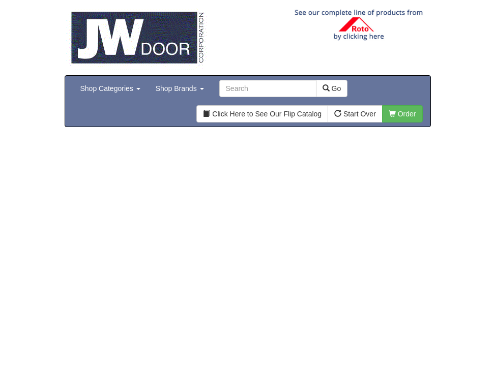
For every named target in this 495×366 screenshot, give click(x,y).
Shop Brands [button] (180, 88)
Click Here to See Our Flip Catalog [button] (262, 114)
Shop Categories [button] (110, 88)
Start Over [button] (355, 114)
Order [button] (402, 114)
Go (332, 88)
